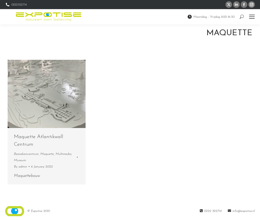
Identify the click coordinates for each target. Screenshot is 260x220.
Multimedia (63, 154)
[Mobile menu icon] (252, 17)
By (20, 166)
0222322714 (16, 4)
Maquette (47, 154)
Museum (20, 160)
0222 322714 (213, 211)
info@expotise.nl (243, 211)
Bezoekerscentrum (26, 154)
